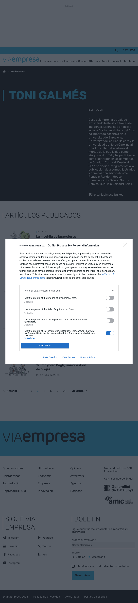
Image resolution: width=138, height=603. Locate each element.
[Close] (126, 246)
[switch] (110, 298)
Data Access (68, 357)
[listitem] (69, 290)
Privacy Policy (87, 357)
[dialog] (69, 301)
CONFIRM (45, 346)
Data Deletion (50, 357)
